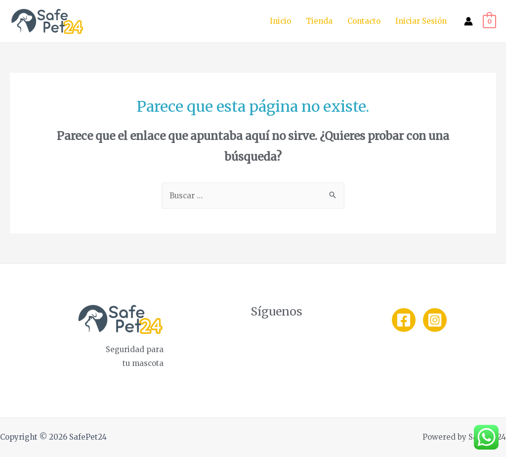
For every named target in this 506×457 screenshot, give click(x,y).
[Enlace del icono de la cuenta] (468, 21)
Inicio (280, 21)
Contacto (363, 21)
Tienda (319, 21)
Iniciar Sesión (421, 21)
